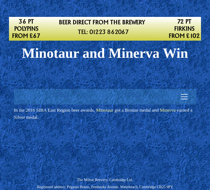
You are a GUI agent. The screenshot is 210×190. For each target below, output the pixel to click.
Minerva (168, 110)
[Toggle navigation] (184, 96)
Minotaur (104, 110)
